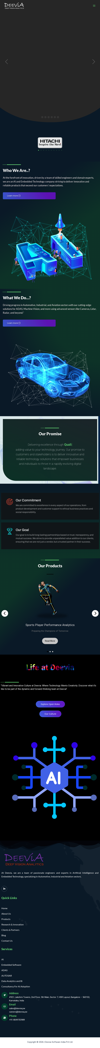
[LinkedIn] (4, 889)
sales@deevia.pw (17, 1008)
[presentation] (4, 613)
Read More (50, 641)
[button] (38, 150)
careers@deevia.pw (18, 1012)
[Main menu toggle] (94, 6)
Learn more (14, 195)
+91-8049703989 (17, 1020)
